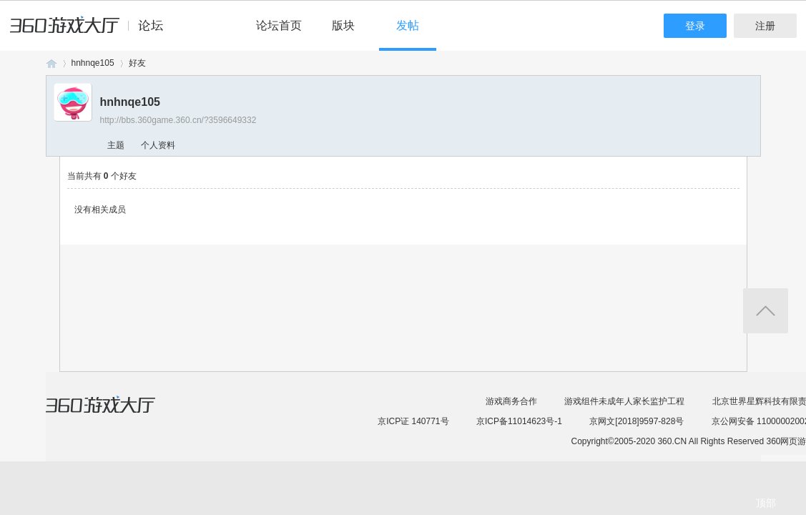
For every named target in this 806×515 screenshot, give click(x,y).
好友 (137, 63)
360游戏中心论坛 (92, 31)
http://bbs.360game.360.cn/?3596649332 (178, 120)
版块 (343, 25)
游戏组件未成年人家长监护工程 (624, 401)
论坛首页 (279, 25)
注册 (765, 25)
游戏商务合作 (511, 401)
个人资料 (158, 145)
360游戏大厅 (115, 413)
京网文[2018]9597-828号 (636, 421)
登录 (695, 25)
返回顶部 (765, 310)
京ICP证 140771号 (413, 421)
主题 (115, 145)
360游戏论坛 (51, 63)
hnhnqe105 (93, 63)
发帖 (407, 25)
